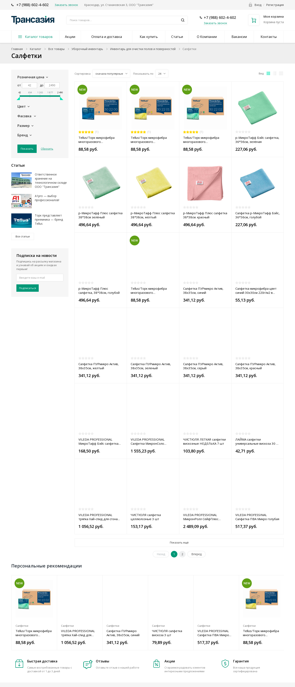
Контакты (269, 36)
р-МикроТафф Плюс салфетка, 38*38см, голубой (99, 290)
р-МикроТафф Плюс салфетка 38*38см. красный (205, 215)
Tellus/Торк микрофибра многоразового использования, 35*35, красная (149, 290)
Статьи (177, 36)
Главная (17, 49)
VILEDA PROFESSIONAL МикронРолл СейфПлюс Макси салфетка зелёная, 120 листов (205, 517)
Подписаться (27, 288)
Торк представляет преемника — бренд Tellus (49, 219)
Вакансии (239, 36)
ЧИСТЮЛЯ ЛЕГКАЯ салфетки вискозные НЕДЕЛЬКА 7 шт (204, 441)
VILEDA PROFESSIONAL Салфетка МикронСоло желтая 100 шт (148, 441)
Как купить (149, 36)
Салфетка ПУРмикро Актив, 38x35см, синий (203, 290)
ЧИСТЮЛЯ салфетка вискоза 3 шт (167, 633)
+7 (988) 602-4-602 (32, 4)
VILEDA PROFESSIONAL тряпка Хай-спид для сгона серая (98, 517)
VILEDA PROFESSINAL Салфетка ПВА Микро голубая (257, 517)
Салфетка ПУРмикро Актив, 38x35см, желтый (98, 366)
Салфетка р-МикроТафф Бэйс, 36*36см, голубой (257, 215)
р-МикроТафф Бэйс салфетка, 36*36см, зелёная (257, 140)
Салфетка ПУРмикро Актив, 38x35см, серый (203, 366)
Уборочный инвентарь (87, 49)
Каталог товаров (39, 36)
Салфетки (22, 626)
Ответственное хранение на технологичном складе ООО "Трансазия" (51, 180)
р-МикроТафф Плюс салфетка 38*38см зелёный (100, 215)
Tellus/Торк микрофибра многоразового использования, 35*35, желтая (149, 140)
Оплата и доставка (106, 36)
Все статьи (23, 236)
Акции (70, 36)
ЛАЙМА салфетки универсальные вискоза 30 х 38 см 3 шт (256, 441)
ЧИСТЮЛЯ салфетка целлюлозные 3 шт (146, 517)
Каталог (35, 49)
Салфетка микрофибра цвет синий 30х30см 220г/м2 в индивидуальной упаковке (256, 290)
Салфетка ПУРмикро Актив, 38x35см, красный (255, 366)
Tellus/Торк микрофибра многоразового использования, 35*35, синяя (99, 140)
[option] (34, 612)
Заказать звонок (215, 23)
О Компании (207, 36)
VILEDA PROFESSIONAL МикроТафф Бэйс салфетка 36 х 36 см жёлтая (98, 441)
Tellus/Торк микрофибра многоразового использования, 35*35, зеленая (201, 140)
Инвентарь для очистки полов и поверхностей (143, 49)
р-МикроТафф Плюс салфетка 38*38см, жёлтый (153, 215)
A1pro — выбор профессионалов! (47, 198)
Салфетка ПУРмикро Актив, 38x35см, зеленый (151, 366)
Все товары (56, 49)
